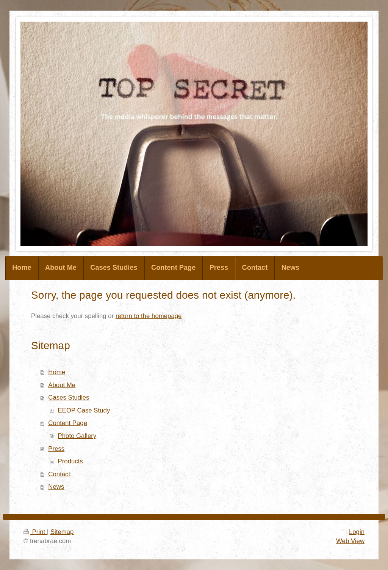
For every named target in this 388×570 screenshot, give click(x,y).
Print (35, 531)
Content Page (67, 423)
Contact (59, 474)
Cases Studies (68, 397)
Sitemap (62, 531)
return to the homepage (148, 316)
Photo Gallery (77, 435)
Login (357, 531)
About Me (61, 385)
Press (56, 448)
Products (70, 461)
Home (56, 372)
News (56, 486)
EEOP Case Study (84, 410)
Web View (350, 541)
